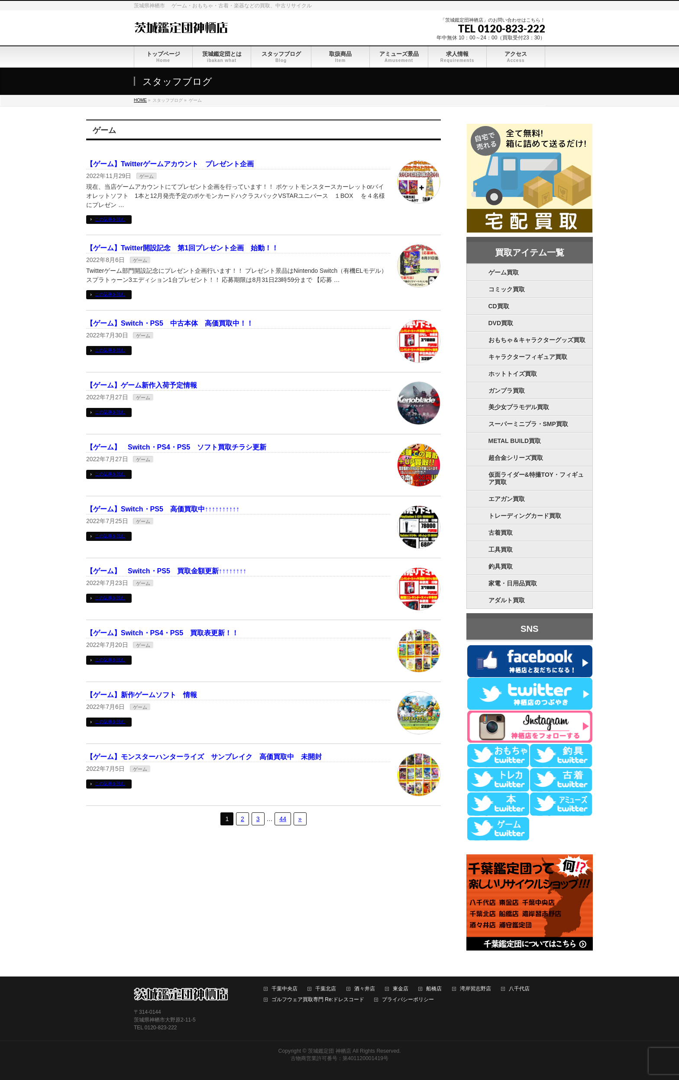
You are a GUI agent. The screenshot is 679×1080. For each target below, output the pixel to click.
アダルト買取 (506, 600)
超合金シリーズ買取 (515, 457)
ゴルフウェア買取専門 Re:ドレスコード (318, 999)
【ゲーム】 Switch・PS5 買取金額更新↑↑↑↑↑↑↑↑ (166, 571)
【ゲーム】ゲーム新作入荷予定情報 (141, 385)
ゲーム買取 (503, 272)
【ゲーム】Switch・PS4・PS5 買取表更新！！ (162, 633)
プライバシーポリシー (408, 999)
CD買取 (498, 306)
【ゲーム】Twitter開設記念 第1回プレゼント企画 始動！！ (182, 248)
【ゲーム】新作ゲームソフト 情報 (141, 694)
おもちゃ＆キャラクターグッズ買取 (536, 339)
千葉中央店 (284, 989)
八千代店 (519, 989)
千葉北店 (325, 989)
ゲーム (146, 176)
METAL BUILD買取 (514, 440)
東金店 (400, 989)
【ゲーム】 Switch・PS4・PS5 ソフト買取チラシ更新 (176, 447)
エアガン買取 (506, 498)
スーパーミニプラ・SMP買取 (528, 423)
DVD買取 (501, 323)
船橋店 (434, 989)
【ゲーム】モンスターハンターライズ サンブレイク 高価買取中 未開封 (204, 756)
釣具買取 (500, 566)
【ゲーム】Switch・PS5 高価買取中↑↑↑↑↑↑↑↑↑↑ (162, 509)
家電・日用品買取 (512, 583)
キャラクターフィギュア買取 (527, 356)
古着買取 (500, 532)
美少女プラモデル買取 (518, 407)
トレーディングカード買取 (524, 515)
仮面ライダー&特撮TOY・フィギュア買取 (536, 478)
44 (282, 818)
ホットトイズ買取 (512, 373)
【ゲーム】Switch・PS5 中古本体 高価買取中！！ (169, 323)
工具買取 (500, 549)
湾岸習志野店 (475, 989)
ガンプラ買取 (506, 390)
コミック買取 (506, 289)
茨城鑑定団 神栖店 (329, 1051)
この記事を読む (110, 219)
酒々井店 (364, 989)
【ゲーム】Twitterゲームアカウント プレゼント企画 (170, 164)
